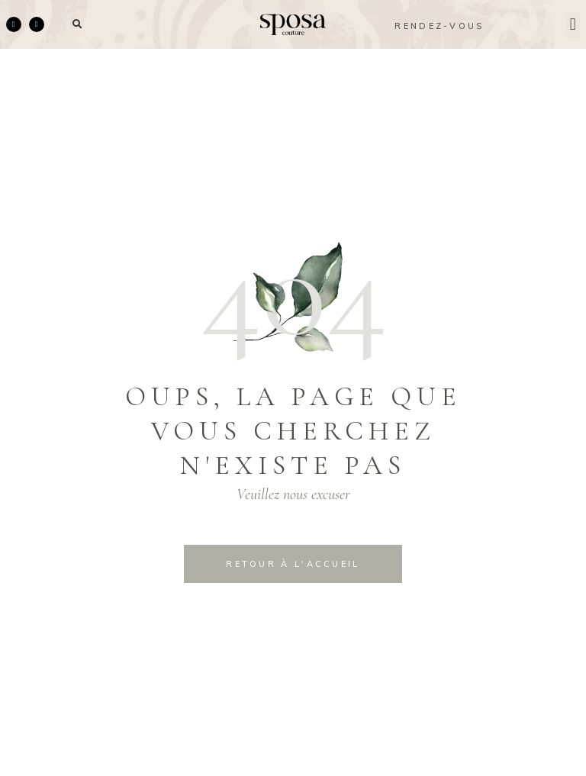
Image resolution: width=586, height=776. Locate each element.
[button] (77, 25)
